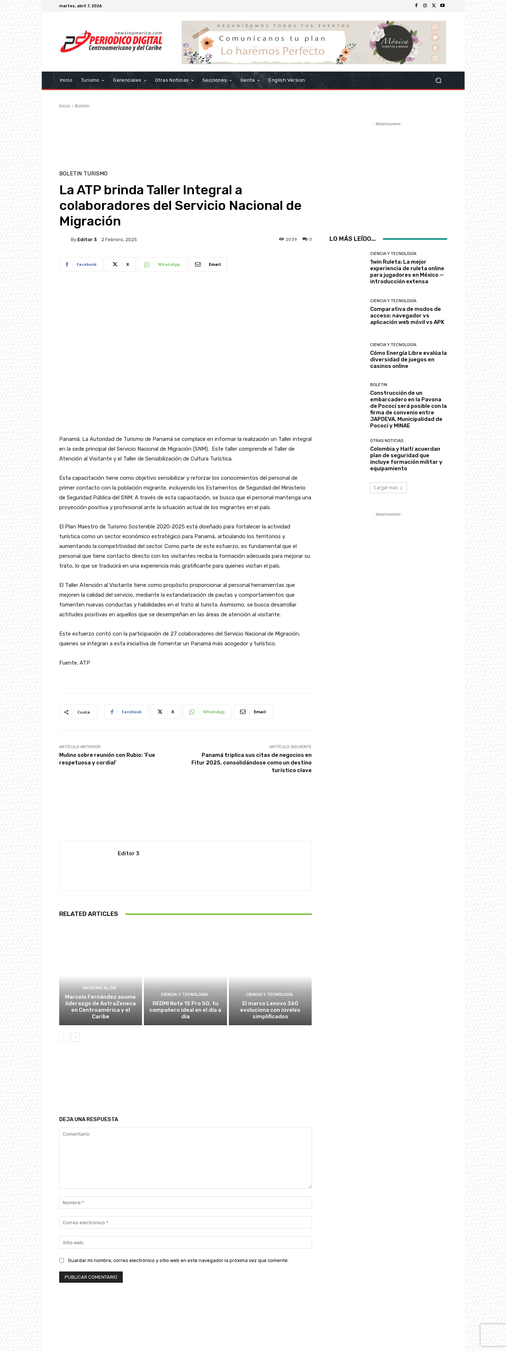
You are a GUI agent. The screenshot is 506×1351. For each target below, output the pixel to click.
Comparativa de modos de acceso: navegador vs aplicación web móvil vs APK (407, 315)
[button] (438, 80)
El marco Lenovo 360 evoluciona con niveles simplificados (270, 1010)
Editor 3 (87, 239)
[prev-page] (63, 1037)
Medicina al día (100, 988)
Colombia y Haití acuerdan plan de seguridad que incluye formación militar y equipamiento (406, 459)
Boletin (82, 106)
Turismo (96, 174)
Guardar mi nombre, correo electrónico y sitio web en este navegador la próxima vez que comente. (178, 1260)
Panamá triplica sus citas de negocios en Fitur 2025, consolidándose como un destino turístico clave (251, 763)
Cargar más (388, 487)
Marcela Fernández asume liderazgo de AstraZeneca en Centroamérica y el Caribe (100, 1007)
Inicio (64, 106)
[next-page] (75, 1037)
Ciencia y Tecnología (184, 995)
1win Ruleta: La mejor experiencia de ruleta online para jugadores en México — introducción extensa (407, 272)
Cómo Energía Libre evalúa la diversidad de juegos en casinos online (408, 359)
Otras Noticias (386, 441)
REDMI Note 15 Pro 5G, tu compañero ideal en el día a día (185, 1010)
